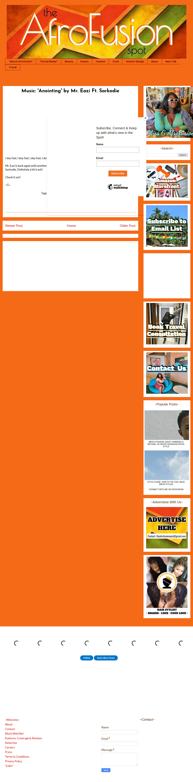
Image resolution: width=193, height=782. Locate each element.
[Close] (145, 118)
